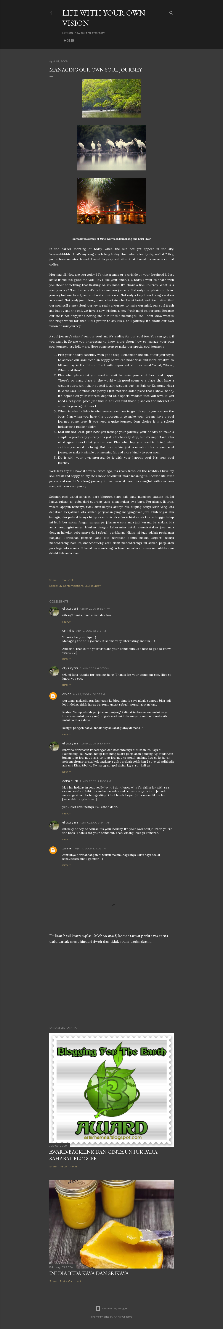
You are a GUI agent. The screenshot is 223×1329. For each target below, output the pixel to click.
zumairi (67, 848)
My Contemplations (70, 585)
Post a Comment (70, 1281)
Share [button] (52, 580)
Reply (66, 621)
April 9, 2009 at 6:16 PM (91, 630)
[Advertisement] (111, 985)
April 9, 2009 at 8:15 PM (94, 668)
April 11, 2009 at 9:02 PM (90, 848)
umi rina (68, 631)
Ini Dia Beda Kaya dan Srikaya (89, 1273)
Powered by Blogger (111, 1308)
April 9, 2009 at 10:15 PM (95, 743)
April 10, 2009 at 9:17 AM (95, 822)
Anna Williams (123, 1316)
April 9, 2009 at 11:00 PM (95, 781)
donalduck (70, 781)
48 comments (68, 1166)
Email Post (66, 580)
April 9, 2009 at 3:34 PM (95, 608)
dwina (66, 694)
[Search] (171, 12)
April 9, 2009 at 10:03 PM (89, 694)
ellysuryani (70, 608)
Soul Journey (93, 585)
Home (69, 41)
